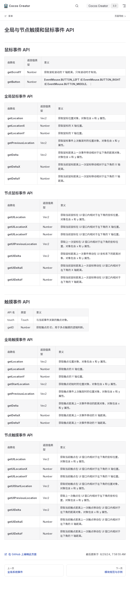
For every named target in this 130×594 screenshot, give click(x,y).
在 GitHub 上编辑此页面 (20, 554)
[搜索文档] (76, 6)
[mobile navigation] (124, 6)
